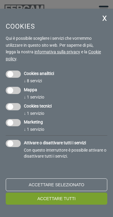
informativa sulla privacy (57, 51)
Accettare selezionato (56, 184)
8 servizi (33, 80)
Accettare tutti (56, 198)
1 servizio (34, 97)
